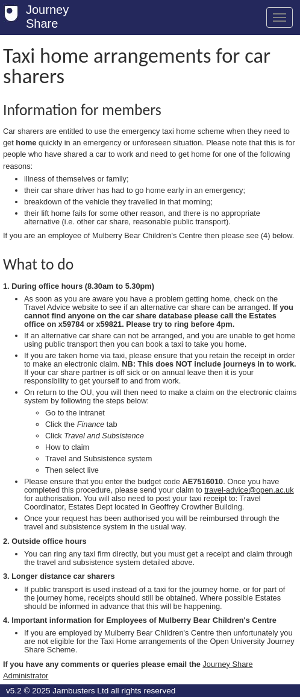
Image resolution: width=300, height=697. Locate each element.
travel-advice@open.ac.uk (248, 489)
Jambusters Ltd (80, 690)
